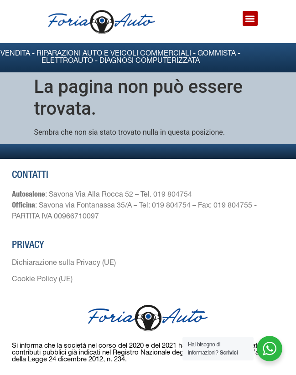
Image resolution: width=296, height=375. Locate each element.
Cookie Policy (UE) (42, 280)
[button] (250, 18)
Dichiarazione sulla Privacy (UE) (64, 263)
